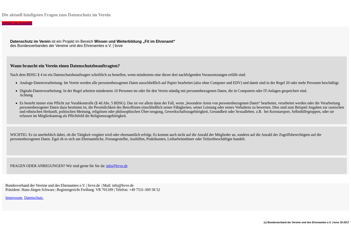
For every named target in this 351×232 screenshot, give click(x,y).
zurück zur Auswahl (17, 23)
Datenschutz (34, 198)
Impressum (14, 198)
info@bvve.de (117, 166)
